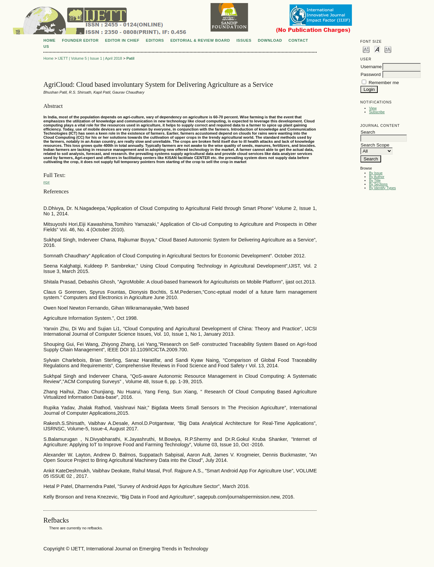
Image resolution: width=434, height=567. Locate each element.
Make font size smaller (366, 49)
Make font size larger (387, 49)
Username (370, 66)
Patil (130, 58)
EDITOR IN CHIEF (122, 40)
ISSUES (243, 40)
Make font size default (377, 49)
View (372, 108)
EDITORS (155, 40)
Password (370, 74)
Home (49, 40)
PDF (46, 182)
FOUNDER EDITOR (80, 40)
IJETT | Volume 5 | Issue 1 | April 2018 (90, 58)
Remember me (384, 82)
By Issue (375, 173)
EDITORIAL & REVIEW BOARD (200, 40)
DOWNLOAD (270, 40)
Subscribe (376, 112)
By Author (376, 177)
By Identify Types (382, 188)
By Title (374, 180)
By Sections (378, 184)
